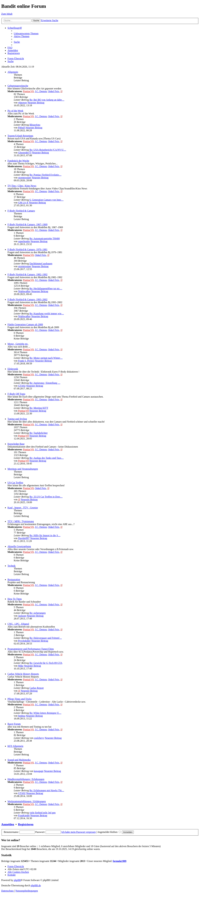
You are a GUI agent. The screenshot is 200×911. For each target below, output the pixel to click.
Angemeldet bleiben (109, 832)
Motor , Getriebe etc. (18, 344)
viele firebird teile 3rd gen (42, 812)
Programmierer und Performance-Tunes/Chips (31, 649)
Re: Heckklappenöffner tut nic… (45, 288)
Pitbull (21, 127)
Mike (20, 665)
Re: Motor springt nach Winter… (45, 358)
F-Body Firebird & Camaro (21, 210)
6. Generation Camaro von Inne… (46, 199)
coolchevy (39, 738)
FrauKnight (24, 815)
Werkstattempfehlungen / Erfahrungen (27, 801)
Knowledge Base (16, 444)
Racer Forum (14, 724)
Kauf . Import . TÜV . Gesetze (23, 507)
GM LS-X (23, 202)
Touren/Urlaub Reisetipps (20, 135)
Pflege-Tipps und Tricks (20, 699)
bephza (21, 715)
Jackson (22, 615)
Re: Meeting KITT (38, 408)
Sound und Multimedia (19, 759)
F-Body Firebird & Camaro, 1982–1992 (28, 274)
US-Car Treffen (15, 482)
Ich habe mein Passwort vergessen (78, 832)
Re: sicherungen (37, 613)
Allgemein (13, 72)
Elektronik (13, 369)
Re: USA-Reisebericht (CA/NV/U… (47, 149)
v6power (22, 102)
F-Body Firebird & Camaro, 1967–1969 (28, 224)
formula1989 (119, 861)
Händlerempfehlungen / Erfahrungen (26, 779)
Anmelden (7, 824)
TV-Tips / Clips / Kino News (22, 185)
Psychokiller (24, 640)
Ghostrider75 (24, 152)
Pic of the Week (15, 110)
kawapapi (38, 771)
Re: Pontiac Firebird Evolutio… (45, 174)
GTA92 (22, 385)
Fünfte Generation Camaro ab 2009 (25, 324)
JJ (61, 91)
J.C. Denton (41, 91)
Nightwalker (24, 291)
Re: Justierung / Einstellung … (44, 383)
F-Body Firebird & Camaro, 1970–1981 (28, 249)
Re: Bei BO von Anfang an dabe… (46, 99)
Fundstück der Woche (18, 160)
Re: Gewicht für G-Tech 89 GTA (45, 663)
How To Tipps (15, 599)
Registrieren (25, 824)
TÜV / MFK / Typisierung (21, 521)
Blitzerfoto (34, 124)
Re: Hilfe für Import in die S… (44, 535)
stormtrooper (24, 177)
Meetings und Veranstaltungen (23, 469)
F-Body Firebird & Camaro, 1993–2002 (28, 299)
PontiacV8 (28, 91)
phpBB (17, 880)
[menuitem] (26, 33)
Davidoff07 (24, 538)
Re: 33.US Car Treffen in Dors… (45, 496)
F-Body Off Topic (16, 394)
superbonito (24, 241)
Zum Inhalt (6, 14)
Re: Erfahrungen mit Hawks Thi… (46, 790)
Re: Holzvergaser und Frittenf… (45, 638)
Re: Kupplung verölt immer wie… (46, 313)
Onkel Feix (53, 91)
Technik (11, 565)
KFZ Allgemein (15, 746)
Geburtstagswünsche (18, 85)
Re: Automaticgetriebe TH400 (44, 238)
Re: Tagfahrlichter (38, 433)
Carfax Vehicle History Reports (23, 674)
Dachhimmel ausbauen (40, 263)
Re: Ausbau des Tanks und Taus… (46, 458)
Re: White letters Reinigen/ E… (45, 713)
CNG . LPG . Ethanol (18, 624)
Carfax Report (36, 688)
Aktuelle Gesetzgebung (19, 546)
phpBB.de (36, 885)
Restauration (14, 579)
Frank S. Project (26, 360)
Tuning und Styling (17, 419)
